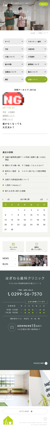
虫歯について (33, 79)
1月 (8, 199)
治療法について (10, 72)
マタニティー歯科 (34, 41)
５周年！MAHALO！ (13, 185)
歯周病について (33, 64)
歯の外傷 (8, 64)
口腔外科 (31, 49)
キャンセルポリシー (13, 248)
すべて (7, 41)
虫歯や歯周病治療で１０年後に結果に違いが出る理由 (25, 158)
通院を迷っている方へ (36, 248)
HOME (33, 33)
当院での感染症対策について (17, 179)
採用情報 (26, 259)
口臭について (10, 56)
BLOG (9, 264)
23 (25, 224)
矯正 (6, 79)
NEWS (9, 258)
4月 (41, 199)
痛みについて (33, 72)
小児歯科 (31, 56)
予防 (6, 49)
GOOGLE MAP (40, 363)
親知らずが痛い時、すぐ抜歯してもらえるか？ (24, 165)
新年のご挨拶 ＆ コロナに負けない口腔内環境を (25, 172)
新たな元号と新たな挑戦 (15, 190)
